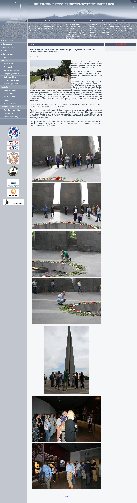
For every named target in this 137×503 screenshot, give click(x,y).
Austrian (93, 34)
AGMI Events (8, 41)
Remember (70, 38)
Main (30, 24)
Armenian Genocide (73, 26)
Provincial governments (124, 28)
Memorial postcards (11, 84)
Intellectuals (49, 28)
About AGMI (33, 26)
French (92, 32)
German (93, 28)
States (118, 24)
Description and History (12, 110)
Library (6, 100)
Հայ (134, 3)
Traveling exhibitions (12, 80)
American (93, 24)
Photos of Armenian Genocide (76, 30)
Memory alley (9, 113)
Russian (93, 30)
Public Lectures (107, 34)
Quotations (105, 32)
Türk (133, 5)
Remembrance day (11, 117)
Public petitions (121, 30)
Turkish (93, 36)
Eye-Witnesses (107, 28)
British (92, 26)
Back (66, 496)
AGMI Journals (10, 97)
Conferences (8, 54)
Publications (8, 94)
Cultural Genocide (72, 36)
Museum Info (9, 64)
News (5, 51)
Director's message (36, 30)
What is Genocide (72, 24)
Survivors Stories (108, 26)
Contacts (32, 32)
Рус (131, 7)
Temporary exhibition (11, 74)
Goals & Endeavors (11, 90)
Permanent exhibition (12, 70)
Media (104, 30)
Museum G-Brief (9, 47)
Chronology (70, 28)
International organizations (126, 26)
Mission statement (35, 28)
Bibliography (106, 24)
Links (5, 57)
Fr (135, 7)
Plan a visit (8, 67)
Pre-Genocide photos (53, 26)
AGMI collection (10, 103)
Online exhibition (10, 77)
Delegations (7, 44)
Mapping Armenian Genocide (76, 34)
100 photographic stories (75, 32)
